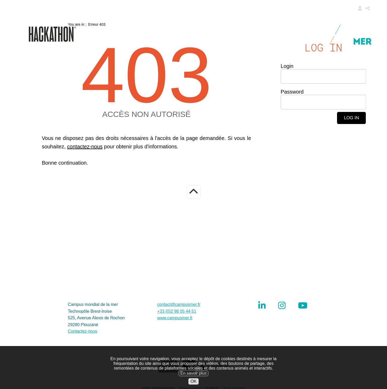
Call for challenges (178, 28)
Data (267, 28)
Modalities (235, 28)
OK (193, 385)
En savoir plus (193, 377)
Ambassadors (300, 28)
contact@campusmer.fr (178, 342)
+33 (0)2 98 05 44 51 (176, 349)
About (251, 42)
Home (131, 28)
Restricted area (293, 42)
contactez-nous (85, 184)
